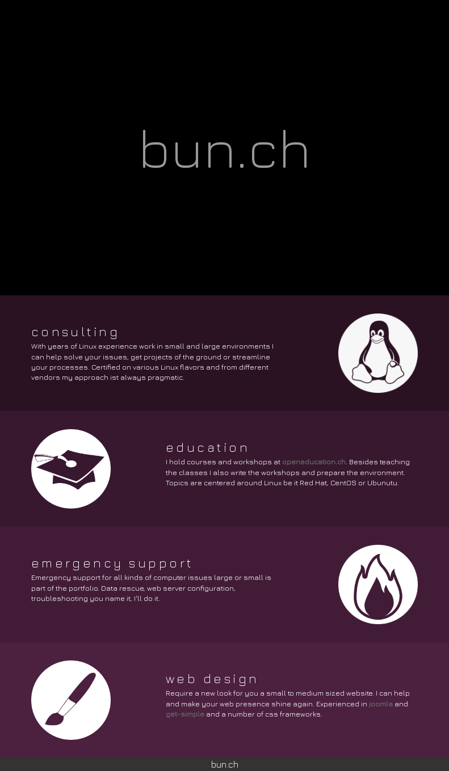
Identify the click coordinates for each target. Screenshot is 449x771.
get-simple (185, 714)
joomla (381, 704)
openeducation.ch (314, 461)
